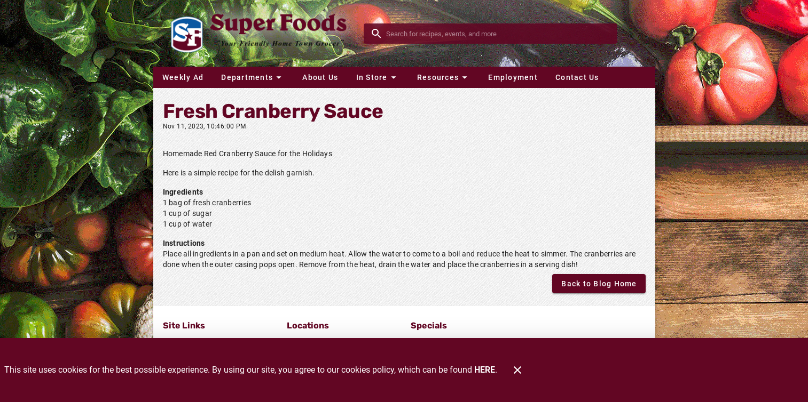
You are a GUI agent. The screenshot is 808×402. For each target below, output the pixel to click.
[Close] (517, 370)
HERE (484, 370)
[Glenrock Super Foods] (262, 33)
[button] (252, 77)
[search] (498, 34)
